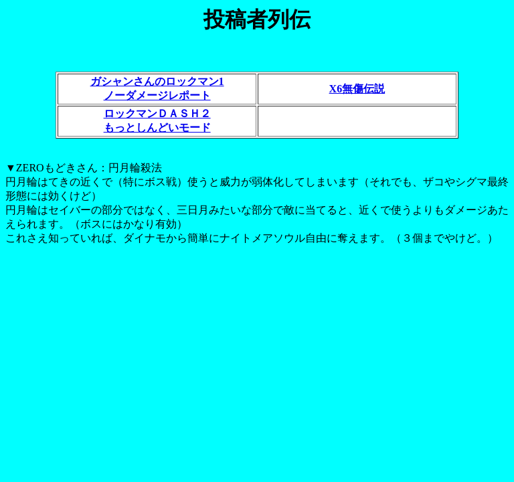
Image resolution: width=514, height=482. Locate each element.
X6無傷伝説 (357, 88)
